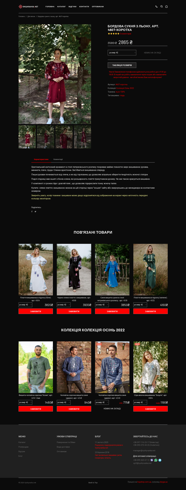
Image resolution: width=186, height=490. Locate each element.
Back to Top (93, 483)
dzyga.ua (163, 482)
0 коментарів (125, 34)
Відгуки (72, 6)
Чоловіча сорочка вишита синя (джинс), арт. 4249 (112, 396)
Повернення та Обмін (66, 442)
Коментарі (58, 159)
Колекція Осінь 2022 (125, 88)
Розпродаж (23, 447)
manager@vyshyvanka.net (144, 451)
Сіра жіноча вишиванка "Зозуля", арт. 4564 (150, 396)
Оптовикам (98, 6)
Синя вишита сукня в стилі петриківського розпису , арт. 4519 (112, 299)
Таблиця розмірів (122, 65)
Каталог (61, 6)
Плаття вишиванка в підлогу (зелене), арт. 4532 (150, 299)
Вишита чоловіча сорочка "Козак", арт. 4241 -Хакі (36, 396)
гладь (122, 95)
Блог (21, 456)
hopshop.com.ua (144, 482)
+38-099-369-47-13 (141, 460)
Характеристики (41, 159)
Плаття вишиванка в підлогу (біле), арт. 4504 (35, 299)
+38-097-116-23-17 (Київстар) (146, 442)
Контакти (84, 6)
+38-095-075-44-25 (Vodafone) (146, 445)
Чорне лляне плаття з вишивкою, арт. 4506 (74, 299)
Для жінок (31, 16)
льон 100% (120, 92)
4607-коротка (121, 84)
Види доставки (63, 447)
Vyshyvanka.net (30, 483)
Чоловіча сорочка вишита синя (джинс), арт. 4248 (74, 396)
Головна (49, 6)
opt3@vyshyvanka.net (142, 463)
